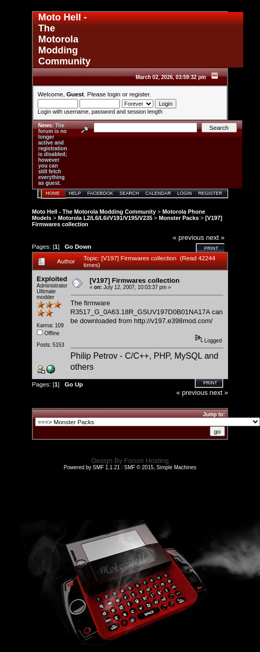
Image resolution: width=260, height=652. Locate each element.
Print (211, 248)
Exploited (52, 279)
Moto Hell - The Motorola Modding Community (94, 211)
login (114, 94)
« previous (188, 237)
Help (75, 193)
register (139, 94)
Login (184, 193)
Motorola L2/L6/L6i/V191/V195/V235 (105, 218)
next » (215, 237)
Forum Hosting (146, 461)
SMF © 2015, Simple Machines (160, 467)
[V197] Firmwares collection (134, 280)
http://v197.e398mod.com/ (173, 321)
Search (129, 193)
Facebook (100, 193)
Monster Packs (179, 218)
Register (210, 193)
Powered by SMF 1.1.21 (92, 467)
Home (53, 193)
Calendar (158, 193)
